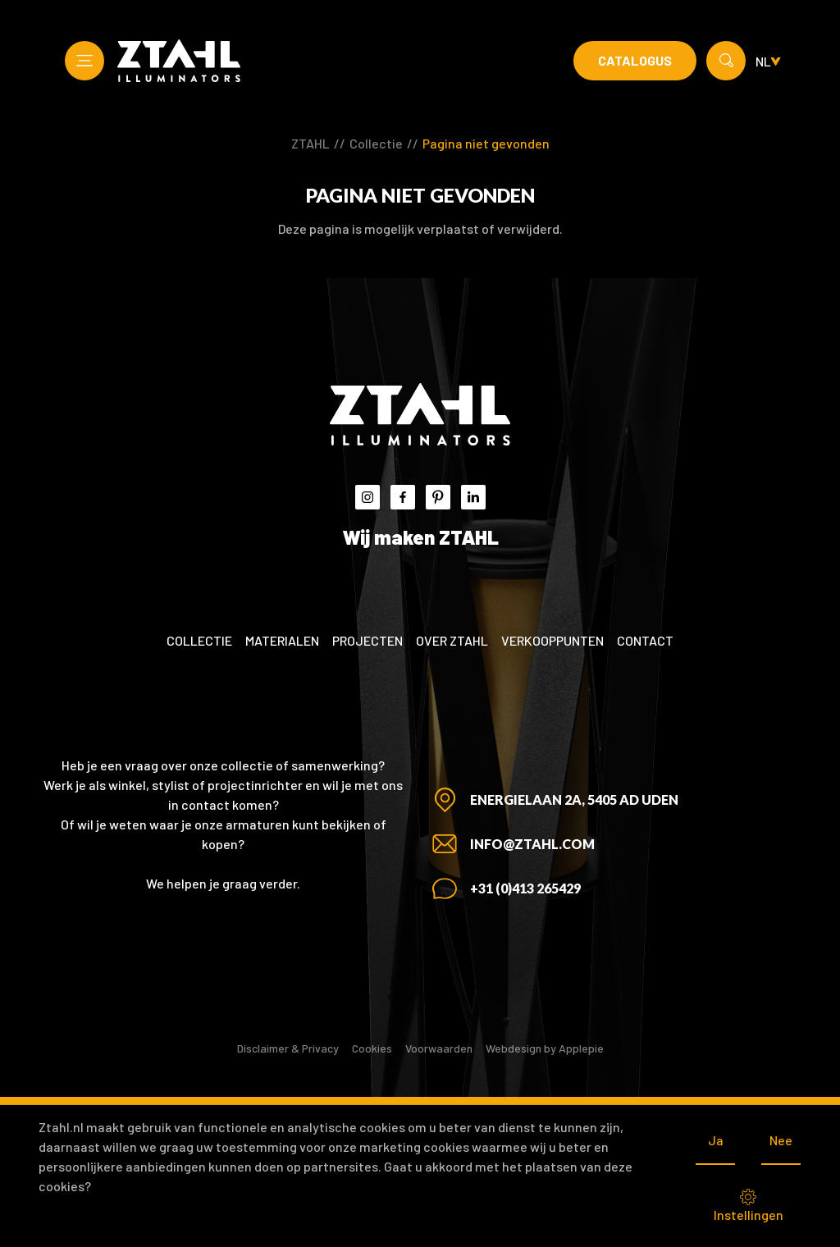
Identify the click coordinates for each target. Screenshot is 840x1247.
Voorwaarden (438, 1048)
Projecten (367, 640)
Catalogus (635, 60)
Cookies (372, 1048)
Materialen (282, 640)
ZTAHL (310, 143)
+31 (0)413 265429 (525, 888)
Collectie (376, 143)
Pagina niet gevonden (486, 143)
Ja (716, 1140)
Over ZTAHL (452, 640)
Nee (780, 1140)
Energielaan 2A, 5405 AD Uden (574, 799)
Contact (645, 640)
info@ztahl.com (532, 844)
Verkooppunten (552, 640)
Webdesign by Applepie (545, 1048)
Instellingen (748, 1205)
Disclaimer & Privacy (288, 1048)
